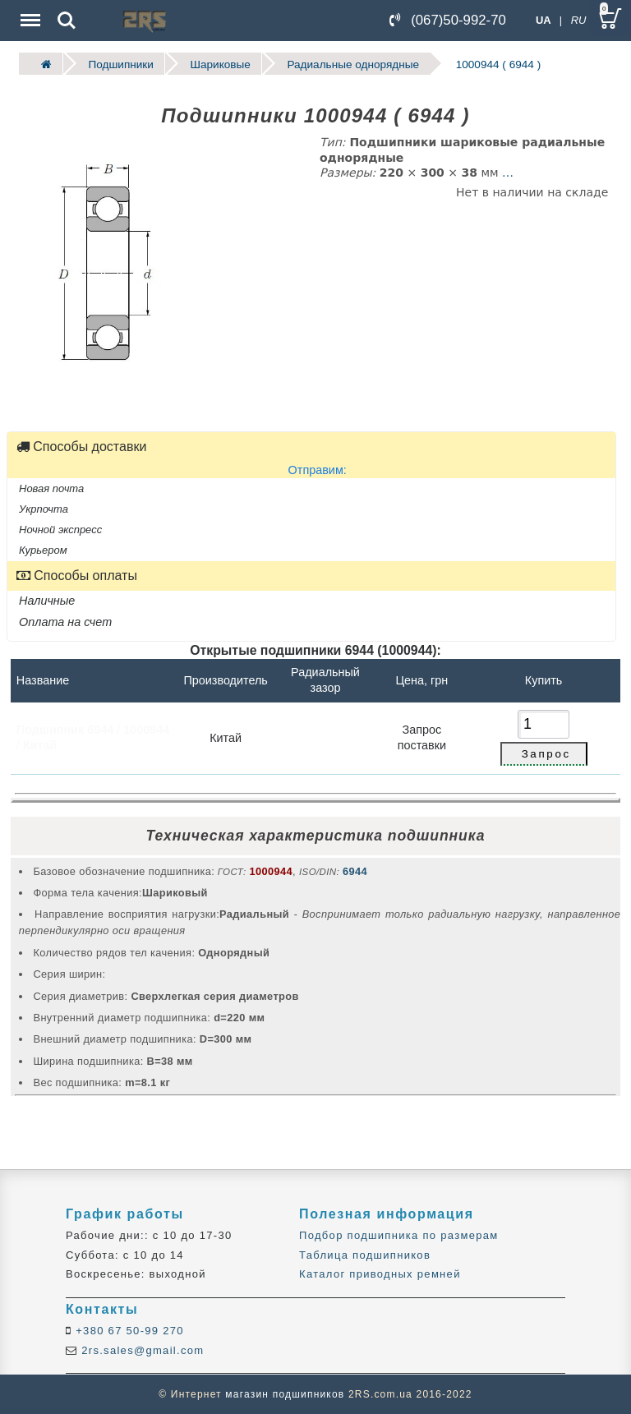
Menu (28, 11)
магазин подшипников (284, 1394)
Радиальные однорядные (353, 64)
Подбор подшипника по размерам (398, 1235)
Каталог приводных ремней (380, 1274)
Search (66, 20)
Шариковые (220, 64)
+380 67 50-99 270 (127, 1330)
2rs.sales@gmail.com (140, 1350)
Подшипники (120, 64)
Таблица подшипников (365, 1255)
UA (543, 20)
